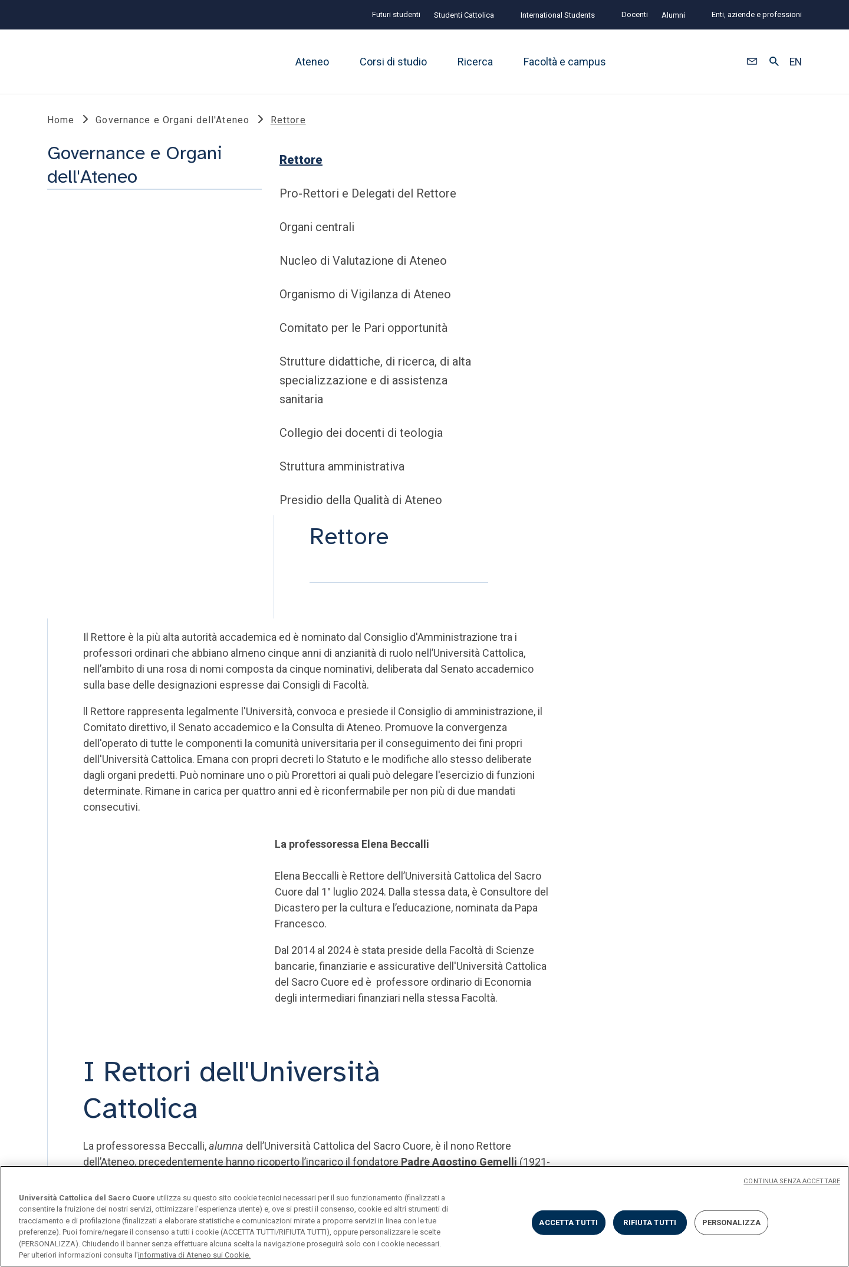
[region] (424, 1216)
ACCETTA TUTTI (568, 1222)
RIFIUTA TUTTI (649, 1222)
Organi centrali (90, 299)
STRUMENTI (258, 910)
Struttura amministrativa (115, 539)
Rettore (74, 232)
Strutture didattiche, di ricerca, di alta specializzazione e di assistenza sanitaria (149, 453)
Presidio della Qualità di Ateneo (134, 572)
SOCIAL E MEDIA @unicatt (467, 910)
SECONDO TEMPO (640, 910)
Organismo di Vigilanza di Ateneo (139, 367)
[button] (752, 62)
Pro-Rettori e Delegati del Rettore (141, 266)
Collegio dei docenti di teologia (134, 505)
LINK (60, 910)
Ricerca (475, 61)
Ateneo (312, 61)
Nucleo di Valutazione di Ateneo (137, 333)
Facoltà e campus (565, 61)
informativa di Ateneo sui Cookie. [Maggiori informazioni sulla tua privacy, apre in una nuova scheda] (194, 1254)
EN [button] (795, 62)
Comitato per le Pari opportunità (137, 400)
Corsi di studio (393, 61)
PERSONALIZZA (731, 1222)
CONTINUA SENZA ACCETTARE (791, 1181)
